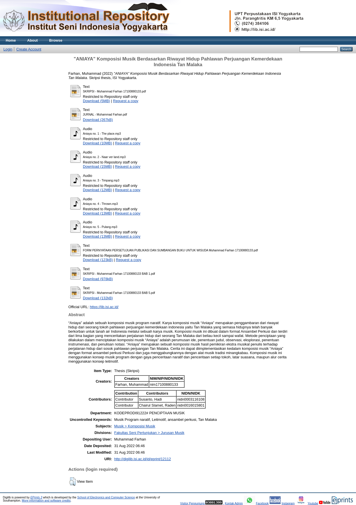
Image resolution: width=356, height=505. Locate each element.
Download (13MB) (97, 213)
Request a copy (125, 101)
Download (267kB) (98, 120)
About (32, 40)
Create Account (28, 49)
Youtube (313, 503)
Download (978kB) (98, 279)
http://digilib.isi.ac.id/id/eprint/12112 (142, 459)
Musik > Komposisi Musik (134, 426)
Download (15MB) (97, 166)
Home (11, 40)
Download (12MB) (97, 190)
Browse (55, 40)
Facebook (262, 503)
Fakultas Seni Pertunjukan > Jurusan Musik (149, 433)
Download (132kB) (98, 298)
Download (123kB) (98, 260)
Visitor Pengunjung (192, 503)
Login (7, 49)
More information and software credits (46, 500)
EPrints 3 (36, 497)
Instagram (288, 503)
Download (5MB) (96, 101)
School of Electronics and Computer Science (106, 497)
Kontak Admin (234, 503)
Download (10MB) (97, 143)
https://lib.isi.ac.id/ (104, 307)
